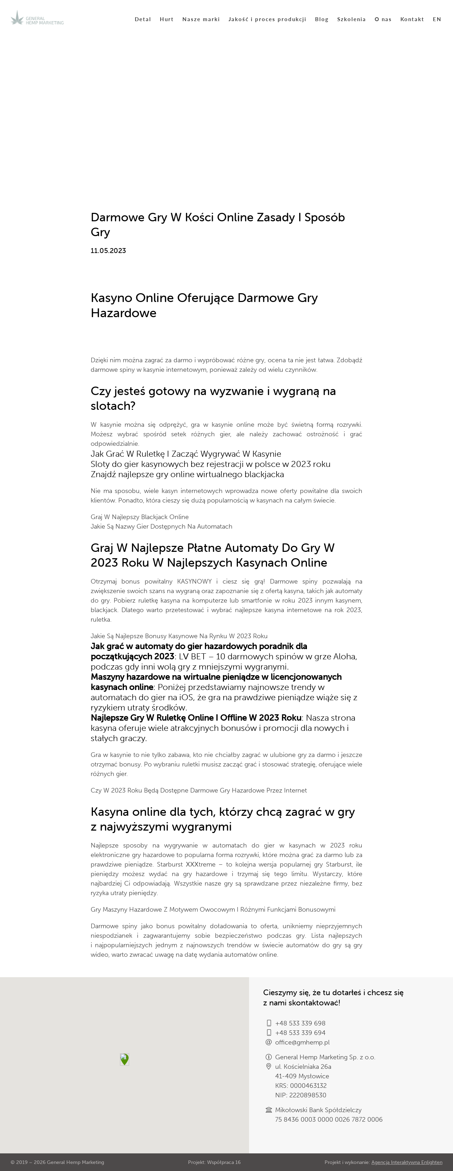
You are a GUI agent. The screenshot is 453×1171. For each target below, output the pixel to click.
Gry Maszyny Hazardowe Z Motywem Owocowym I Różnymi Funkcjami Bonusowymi (213, 909)
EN (437, 19)
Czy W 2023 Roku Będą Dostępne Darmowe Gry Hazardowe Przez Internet (199, 790)
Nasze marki (201, 19)
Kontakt (412, 19)
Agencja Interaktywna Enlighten (407, 1162)
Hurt (167, 19)
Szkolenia (351, 19)
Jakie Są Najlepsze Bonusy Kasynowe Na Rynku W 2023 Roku (179, 636)
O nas (383, 19)
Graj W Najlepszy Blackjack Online (140, 517)
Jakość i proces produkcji (268, 19)
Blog (322, 19)
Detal (143, 19)
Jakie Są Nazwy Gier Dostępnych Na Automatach (161, 526)
